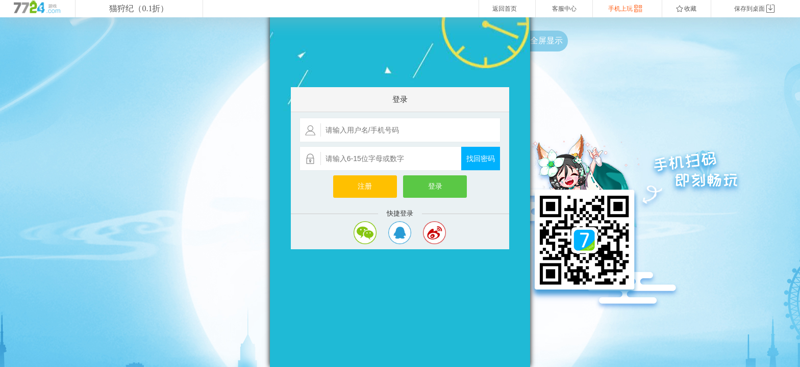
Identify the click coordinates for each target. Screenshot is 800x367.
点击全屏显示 (538, 40)
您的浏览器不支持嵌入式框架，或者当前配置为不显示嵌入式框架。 (400, 192)
